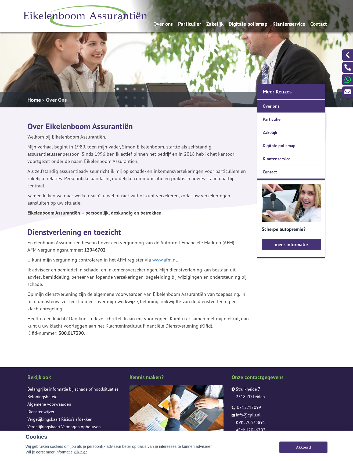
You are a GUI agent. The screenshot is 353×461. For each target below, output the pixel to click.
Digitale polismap (248, 23)
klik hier (80, 458)
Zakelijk (215, 23)
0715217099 (246, 407)
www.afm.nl (164, 260)
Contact (318, 23)
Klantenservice (288, 23)
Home (34, 99)
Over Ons (56, 99)
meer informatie (291, 244)
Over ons (163, 23)
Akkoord (303, 453)
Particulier (189, 23)
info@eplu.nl (246, 415)
